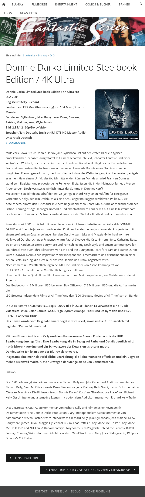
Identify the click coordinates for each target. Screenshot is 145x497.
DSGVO (76, 491)
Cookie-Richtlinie (97, 491)
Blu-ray (42, 55)
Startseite (29, 55)
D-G (52, 55)
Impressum (59, 491)
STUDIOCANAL (15, 143)
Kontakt (41, 491)
